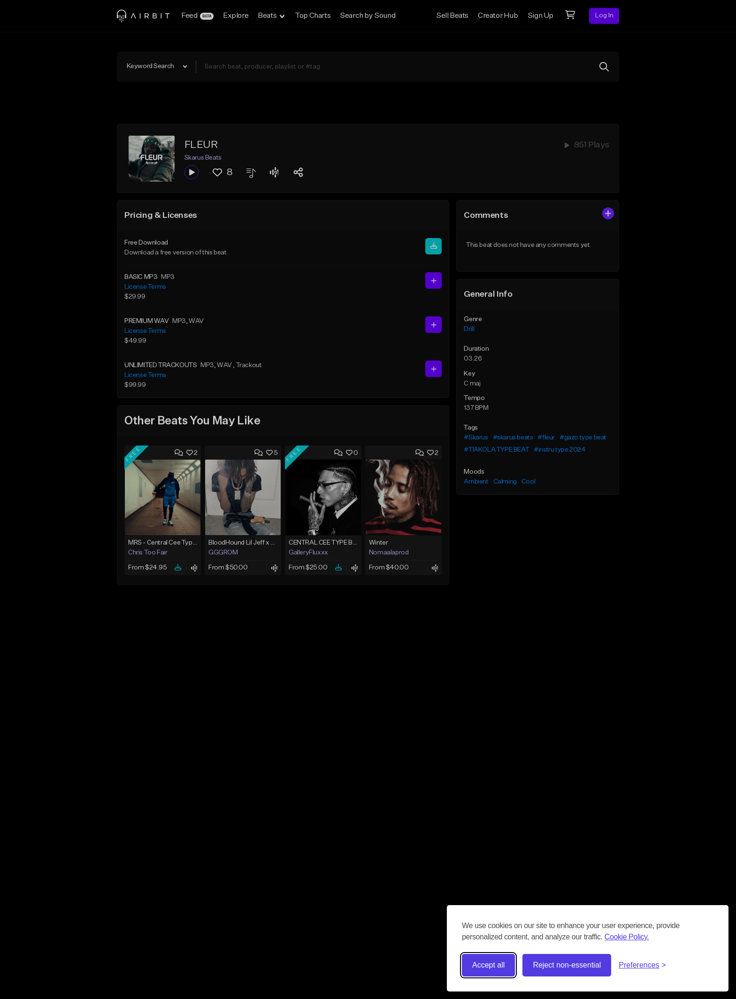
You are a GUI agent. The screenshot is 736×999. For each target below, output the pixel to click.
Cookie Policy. (627, 937)
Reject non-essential (567, 965)
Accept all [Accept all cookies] (488, 965)
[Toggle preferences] (642, 965)
